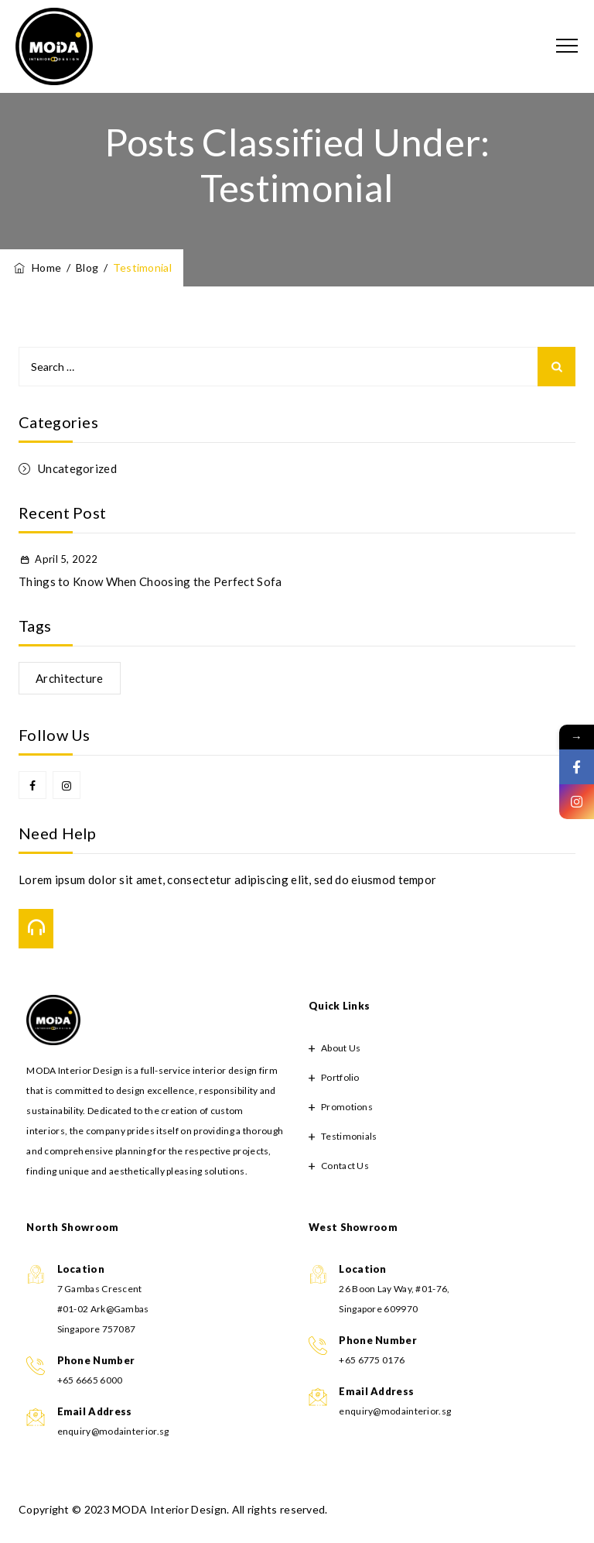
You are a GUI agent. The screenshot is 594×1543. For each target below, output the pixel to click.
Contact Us (345, 1165)
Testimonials (349, 1136)
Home (36, 267)
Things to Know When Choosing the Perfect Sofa (150, 581)
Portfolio (340, 1077)
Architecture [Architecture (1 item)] (70, 678)
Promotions (347, 1107)
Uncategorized (77, 468)
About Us (340, 1048)
